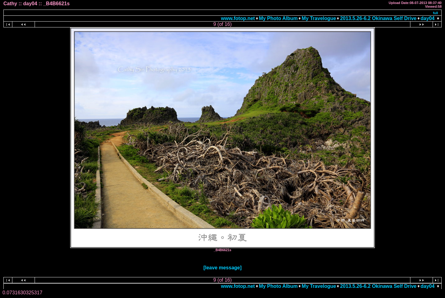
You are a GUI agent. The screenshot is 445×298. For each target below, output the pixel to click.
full (435, 13)
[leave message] (222, 267)
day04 (427, 18)
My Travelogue (319, 18)
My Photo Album (278, 18)
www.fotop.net (238, 18)
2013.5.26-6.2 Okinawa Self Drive (378, 18)
